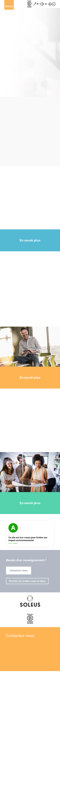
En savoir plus (30, 240)
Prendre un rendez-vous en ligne (27, 581)
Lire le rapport (13, 543)
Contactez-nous (19, 570)
